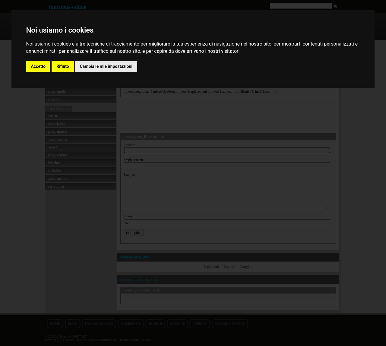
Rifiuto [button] (62, 66)
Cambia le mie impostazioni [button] (106, 66)
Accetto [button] (38, 66)
